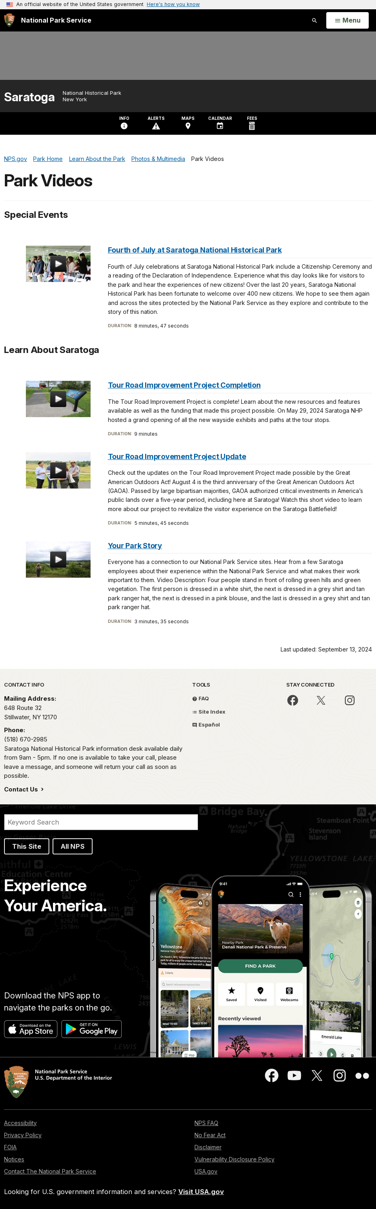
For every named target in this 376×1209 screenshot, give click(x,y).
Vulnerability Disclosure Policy (234, 1159)
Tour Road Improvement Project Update (177, 456)
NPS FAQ (206, 1122)
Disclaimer (208, 1147)
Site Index (209, 711)
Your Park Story (135, 545)
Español (206, 724)
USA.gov (206, 1171)
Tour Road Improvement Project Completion (184, 385)
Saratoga (29, 97)
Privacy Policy (23, 1135)
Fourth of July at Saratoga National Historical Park (195, 250)
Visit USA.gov (201, 1192)
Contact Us (22, 789)
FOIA (10, 1147)
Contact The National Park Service (50, 1171)
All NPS (72, 846)
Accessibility (20, 1122)
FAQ (200, 698)
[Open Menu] (347, 20)
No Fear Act (210, 1135)
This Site (26, 846)
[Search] (101, 822)
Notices (14, 1159)
